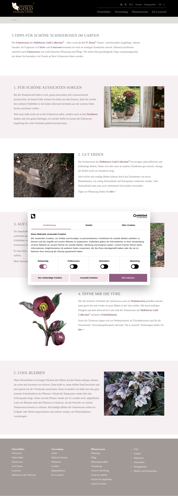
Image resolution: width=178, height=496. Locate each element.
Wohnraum (56, 462)
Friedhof (55, 466)
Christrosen (17, 453)
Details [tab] (89, 225)
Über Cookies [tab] (128, 225)
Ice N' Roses (89, 42)
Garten (54, 453)
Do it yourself (159, 11)
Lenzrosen (56, 47)
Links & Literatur (98, 484)
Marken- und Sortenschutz (145, 471)
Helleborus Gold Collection (49, 42)
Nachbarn (92, 114)
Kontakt (138, 5)
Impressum (138, 458)
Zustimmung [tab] (49, 225)
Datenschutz (139, 462)
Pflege (94, 457)
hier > (113, 191)
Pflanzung (95, 453)
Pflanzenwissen (140, 11)
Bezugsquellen (150, 5)
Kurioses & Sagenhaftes (101, 479)
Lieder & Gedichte (99, 475)
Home (14, 20)
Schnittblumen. (109, 314)
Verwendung (121, 11)
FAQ (131, 5)
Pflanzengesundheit (99, 462)
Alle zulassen (128, 278)
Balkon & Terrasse (59, 457)
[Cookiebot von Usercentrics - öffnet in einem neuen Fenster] (135, 216)
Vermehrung (96, 466)
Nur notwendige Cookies (50, 278)
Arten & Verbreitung (100, 471)
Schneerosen (22, 42)
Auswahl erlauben (89, 278)
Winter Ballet (17, 457)
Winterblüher (104, 11)
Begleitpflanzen (58, 471)
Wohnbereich (138, 301)
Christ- (42, 47)
